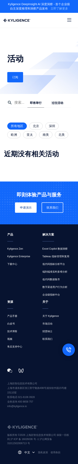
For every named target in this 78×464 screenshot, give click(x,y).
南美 (46, 134)
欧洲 (14, 134)
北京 (36, 126)
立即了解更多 (59, 8)
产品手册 (12, 316)
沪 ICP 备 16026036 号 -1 (25, 439)
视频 (9, 339)
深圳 (52, 126)
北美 (61, 134)
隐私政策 (43, 452)
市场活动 (47, 323)
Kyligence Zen (15, 248)
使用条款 (56, 452)
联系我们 (52, 207)
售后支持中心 (14, 346)
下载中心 (12, 264)
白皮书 (11, 323)
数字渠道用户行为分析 (54, 287)
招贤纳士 (47, 331)
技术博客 (12, 331)
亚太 (30, 134)
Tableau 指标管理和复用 (55, 256)
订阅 (15, 77)
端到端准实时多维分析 (54, 271)
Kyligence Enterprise (18, 256)
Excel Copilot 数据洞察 (55, 248)
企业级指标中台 (51, 294)
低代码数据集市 (51, 279)
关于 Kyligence (50, 316)
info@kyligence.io (17, 406)
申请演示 (26, 207)
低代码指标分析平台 (53, 264)
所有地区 (17, 126)
